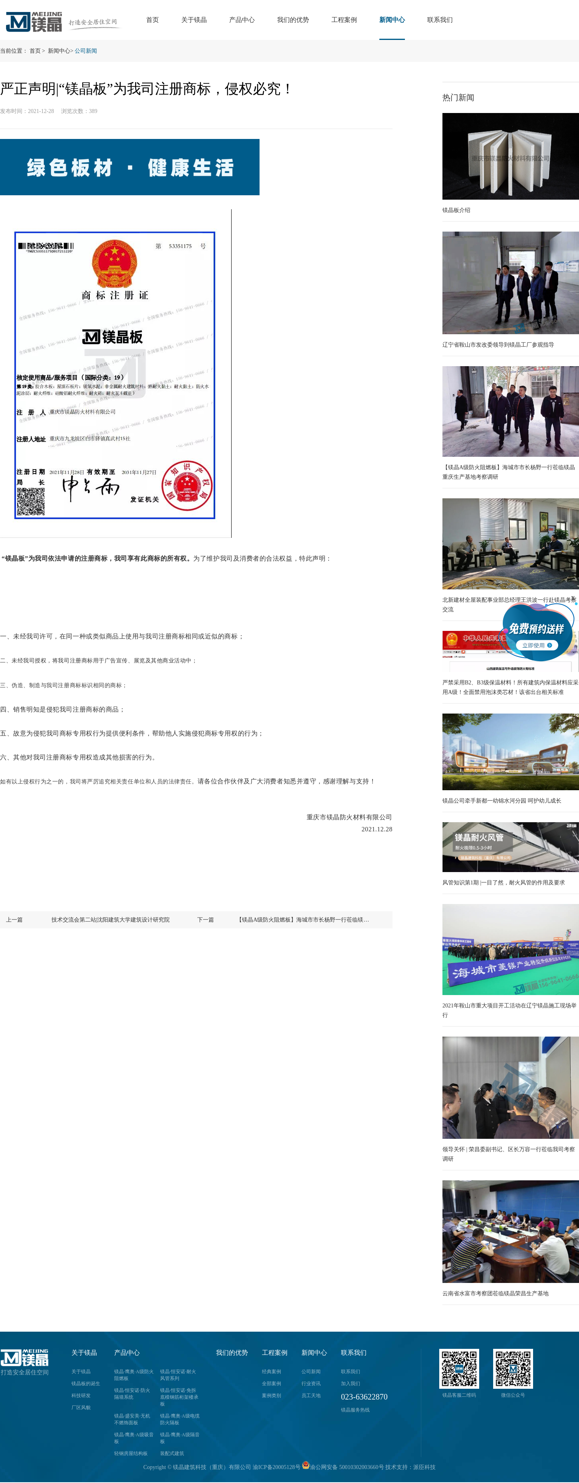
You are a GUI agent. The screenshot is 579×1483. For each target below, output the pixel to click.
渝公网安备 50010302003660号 (343, 1467)
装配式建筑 (172, 1453)
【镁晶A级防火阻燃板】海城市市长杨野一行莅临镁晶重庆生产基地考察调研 (304, 920)
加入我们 (350, 1383)
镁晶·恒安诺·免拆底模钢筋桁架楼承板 (179, 1397)
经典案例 (271, 1371)
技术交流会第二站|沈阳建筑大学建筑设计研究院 (111, 920)
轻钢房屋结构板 (131, 1453)
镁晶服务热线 (355, 1410)
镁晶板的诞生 (85, 1383)
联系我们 (440, 19)
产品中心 (242, 19)
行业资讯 (311, 1383)
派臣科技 (424, 1467)
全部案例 (271, 1383)
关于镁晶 (194, 19)
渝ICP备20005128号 (277, 1467)
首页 (152, 19)
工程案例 (344, 19)
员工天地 (311, 1395)
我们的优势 (293, 19)
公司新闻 (86, 51)
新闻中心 (392, 19)
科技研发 (81, 1395)
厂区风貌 (81, 1407)
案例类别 (271, 1395)
